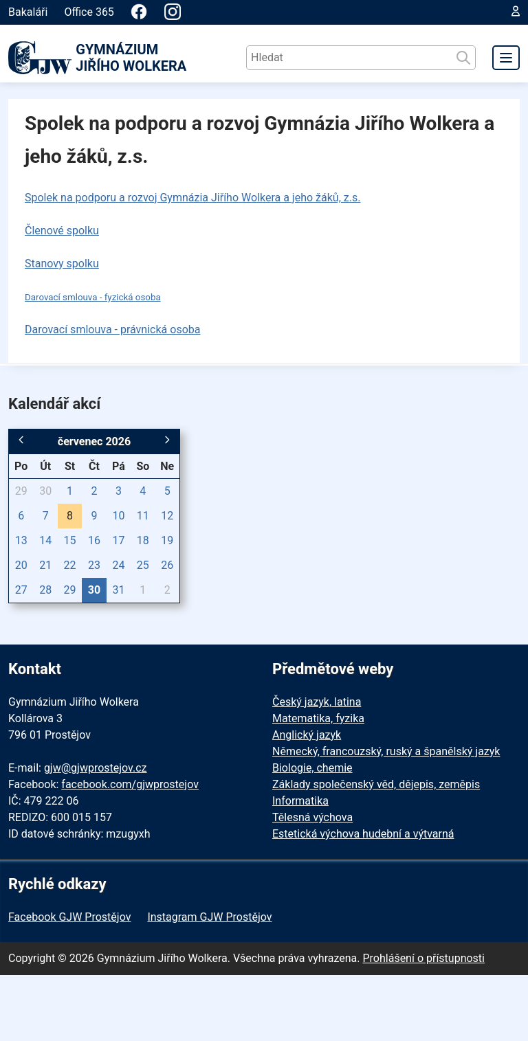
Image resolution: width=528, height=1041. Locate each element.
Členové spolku (62, 230)
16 (94, 540)
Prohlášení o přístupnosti (423, 958)
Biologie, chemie (312, 767)
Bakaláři (27, 12)
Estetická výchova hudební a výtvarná (363, 833)
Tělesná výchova (312, 817)
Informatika (300, 800)
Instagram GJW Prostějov (209, 917)
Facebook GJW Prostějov (69, 917)
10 (118, 515)
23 (94, 565)
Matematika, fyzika (318, 718)
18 (143, 540)
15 (70, 540)
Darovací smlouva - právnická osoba (112, 329)
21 (45, 565)
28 (45, 589)
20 (21, 565)
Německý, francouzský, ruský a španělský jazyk (386, 751)
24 (118, 565)
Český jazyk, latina (316, 701)
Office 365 (88, 12)
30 (45, 490)
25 (143, 565)
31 (118, 589)
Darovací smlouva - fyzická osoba (93, 297)
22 (70, 565)
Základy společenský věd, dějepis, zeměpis (376, 784)
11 (143, 515)
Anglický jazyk (306, 734)
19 (167, 540)
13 (21, 540)
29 (21, 490)
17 (118, 540)
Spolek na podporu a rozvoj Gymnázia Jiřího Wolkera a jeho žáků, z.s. (192, 197)
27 (21, 589)
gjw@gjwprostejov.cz (95, 767)
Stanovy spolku (62, 263)
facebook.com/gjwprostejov (130, 784)
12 (167, 515)
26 (167, 565)
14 (45, 540)
